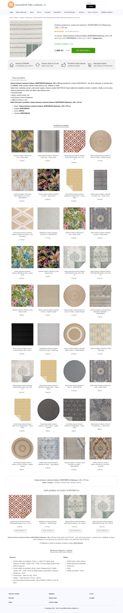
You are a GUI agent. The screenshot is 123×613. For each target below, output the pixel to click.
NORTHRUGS (71, 38)
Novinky (11, 598)
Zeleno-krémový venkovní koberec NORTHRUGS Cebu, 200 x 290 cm (74, 273)
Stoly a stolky (93, 12)
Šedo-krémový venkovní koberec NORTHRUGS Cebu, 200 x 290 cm (22, 387)
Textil (39, 12)
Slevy (10, 602)
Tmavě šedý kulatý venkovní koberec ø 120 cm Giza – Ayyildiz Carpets (48, 425)
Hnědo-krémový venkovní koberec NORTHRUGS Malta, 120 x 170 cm (74, 157)
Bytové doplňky (69, 12)
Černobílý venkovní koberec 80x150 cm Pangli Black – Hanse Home (74, 425)
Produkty (15, 17)
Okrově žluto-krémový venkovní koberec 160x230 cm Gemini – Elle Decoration (22, 234)
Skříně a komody (106, 12)
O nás (91, 594)
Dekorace (57, 12)
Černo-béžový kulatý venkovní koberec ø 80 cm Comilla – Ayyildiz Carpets (22, 464)
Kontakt (91, 598)
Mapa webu (53, 598)
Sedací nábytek (21, 12)
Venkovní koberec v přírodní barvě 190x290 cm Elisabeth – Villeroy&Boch (100, 311)
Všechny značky (14, 594)
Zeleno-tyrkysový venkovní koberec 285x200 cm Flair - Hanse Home (22, 273)
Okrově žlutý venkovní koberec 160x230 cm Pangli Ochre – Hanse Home (48, 387)
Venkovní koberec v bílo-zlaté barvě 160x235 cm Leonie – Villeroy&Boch (22, 195)
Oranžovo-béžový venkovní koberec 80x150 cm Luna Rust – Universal (100, 464)
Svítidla (81, 12)
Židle (31, 12)
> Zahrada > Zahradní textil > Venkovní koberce (30, 17)
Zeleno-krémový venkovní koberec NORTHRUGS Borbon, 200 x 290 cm (100, 273)
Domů (11, 12)
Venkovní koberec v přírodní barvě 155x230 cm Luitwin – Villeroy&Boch (74, 464)
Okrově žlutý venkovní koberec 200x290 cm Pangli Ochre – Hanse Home (74, 195)
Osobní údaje (53, 602)
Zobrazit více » (98, 38)
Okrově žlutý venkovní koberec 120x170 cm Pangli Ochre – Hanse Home (22, 425)
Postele (47, 12)
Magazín (52, 594)
